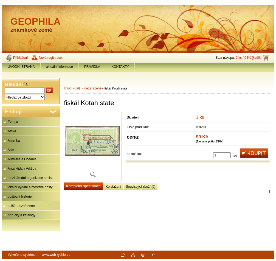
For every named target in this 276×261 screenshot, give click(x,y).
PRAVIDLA (92, 67)
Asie (11, 150)
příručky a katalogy (21, 215)
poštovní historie (20, 196)
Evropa (13, 122)
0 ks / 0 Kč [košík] (248, 58)
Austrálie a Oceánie (22, 159)
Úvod (68, 88)
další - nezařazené (21, 206)
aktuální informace (59, 67)
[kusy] (222, 155)
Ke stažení (113, 187)
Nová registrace (50, 58)
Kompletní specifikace (83, 186)
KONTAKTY (120, 67)
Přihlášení (20, 58)
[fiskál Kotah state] (92, 146)
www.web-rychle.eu (56, 255)
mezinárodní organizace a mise (30, 178)
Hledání (14, 84)
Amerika (14, 140)
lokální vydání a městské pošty (30, 187)
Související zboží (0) (141, 187)
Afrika (12, 131)
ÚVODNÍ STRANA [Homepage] (21, 67)
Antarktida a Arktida (22, 168)
